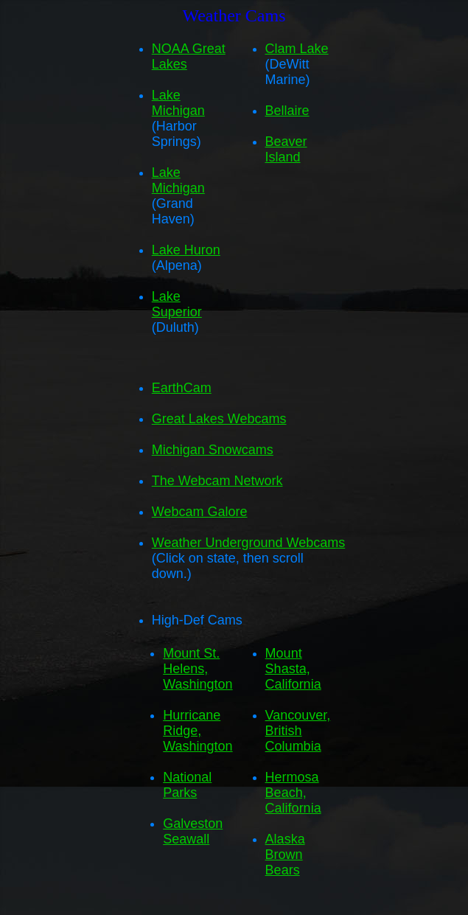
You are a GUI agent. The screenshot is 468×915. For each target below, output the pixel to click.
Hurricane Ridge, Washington (197, 731)
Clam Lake (297, 48)
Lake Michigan (178, 103)
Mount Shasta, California (293, 669)
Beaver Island (286, 149)
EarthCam (182, 387)
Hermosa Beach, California (293, 792)
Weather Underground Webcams (248, 542)
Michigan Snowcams (212, 449)
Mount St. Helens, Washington (197, 669)
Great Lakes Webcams (219, 418)
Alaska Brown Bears (285, 854)
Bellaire (287, 110)
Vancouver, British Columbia (298, 731)
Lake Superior (177, 304)
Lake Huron (186, 250)
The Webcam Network (217, 480)
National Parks (187, 785)
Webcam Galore (200, 511)
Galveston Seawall (193, 831)
